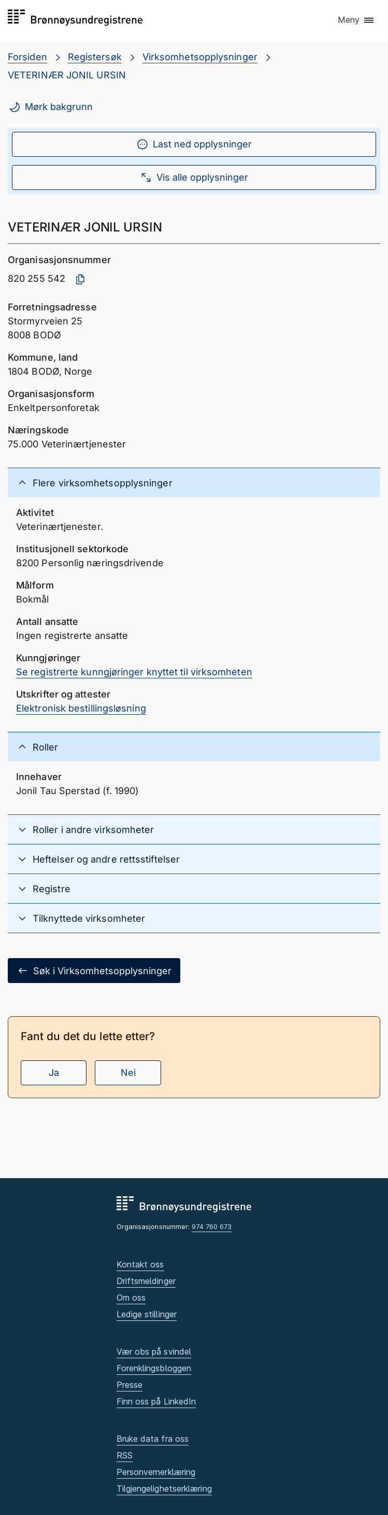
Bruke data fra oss (153, 1439)
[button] (356, 20)
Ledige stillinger (147, 1314)
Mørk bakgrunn (50, 107)
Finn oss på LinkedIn (156, 1401)
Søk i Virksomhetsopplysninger (94, 970)
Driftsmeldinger (146, 1281)
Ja (54, 1072)
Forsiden (27, 56)
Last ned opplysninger (194, 144)
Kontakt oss (140, 1264)
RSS (125, 1455)
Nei (128, 1072)
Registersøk (95, 56)
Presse (130, 1385)
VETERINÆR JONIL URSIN (67, 75)
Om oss (131, 1297)
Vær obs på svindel (154, 1351)
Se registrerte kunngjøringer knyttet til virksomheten (134, 671)
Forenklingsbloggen (154, 1368)
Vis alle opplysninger (194, 177)
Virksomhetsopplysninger (199, 56)
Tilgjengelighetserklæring (164, 1488)
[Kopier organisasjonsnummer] (80, 279)
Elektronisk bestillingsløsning (81, 708)
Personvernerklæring (156, 1472)
